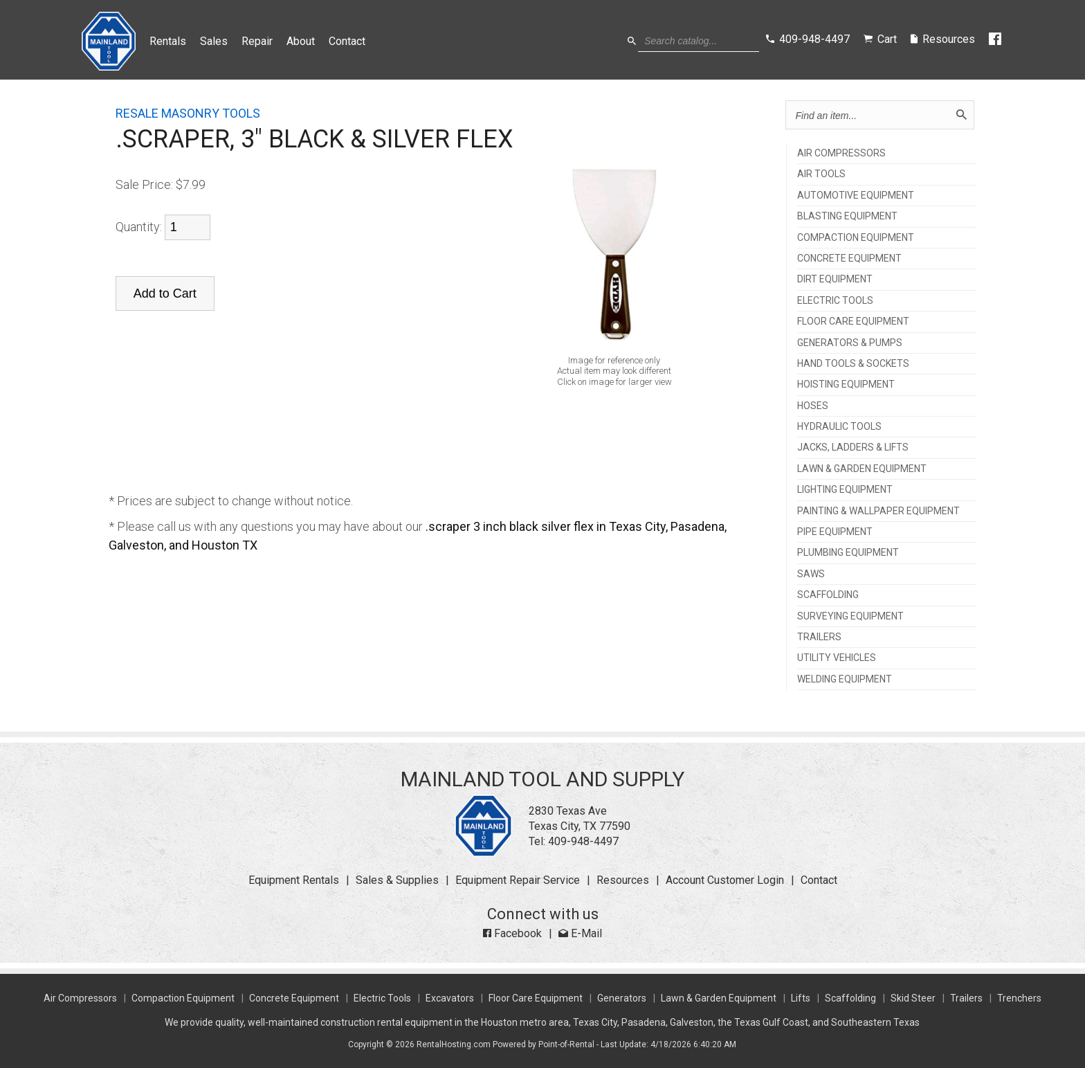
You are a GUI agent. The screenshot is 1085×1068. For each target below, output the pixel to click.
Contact (347, 41)
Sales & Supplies (397, 880)
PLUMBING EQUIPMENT (848, 552)
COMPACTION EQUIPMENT (855, 238)
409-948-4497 (583, 841)
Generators (621, 998)
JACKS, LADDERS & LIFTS (853, 447)
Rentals (167, 41)
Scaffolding (850, 998)
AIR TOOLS (821, 174)
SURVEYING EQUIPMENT (850, 616)
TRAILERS (819, 637)
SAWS (811, 574)
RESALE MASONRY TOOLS (188, 113)
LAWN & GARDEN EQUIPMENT (862, 469)
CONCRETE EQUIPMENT (849, 258)
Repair (257, 41)
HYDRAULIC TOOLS (839, 427)
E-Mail (580, 933)
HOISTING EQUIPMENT (846, 384)
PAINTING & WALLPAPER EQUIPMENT (878, 511)
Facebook (512, 933)
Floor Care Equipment (536, 998)
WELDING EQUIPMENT (844, 679)
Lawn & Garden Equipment (718, 998)
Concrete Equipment (294, 998)
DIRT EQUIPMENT (835, 279)
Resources (622, 880)
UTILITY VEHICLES (836, 658)
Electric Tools (382, 998)
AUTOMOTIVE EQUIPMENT (855, 195)
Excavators (450, 998)
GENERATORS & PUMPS (849, 343)
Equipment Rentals (293, 880)
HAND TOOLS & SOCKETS (853, 364)
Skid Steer (913, 998)
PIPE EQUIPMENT (835, 532)
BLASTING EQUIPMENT (847, 216)
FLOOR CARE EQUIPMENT (853, 321)
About (300, 41)
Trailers (966, 998)
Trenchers (1019, 998)
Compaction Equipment (183, 998)
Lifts (800, 998)
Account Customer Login (725, 880)
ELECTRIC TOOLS (835, 301)
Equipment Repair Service (517, 880)
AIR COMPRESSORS (841, 153)
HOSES (812, 406)
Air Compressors (80, 998)
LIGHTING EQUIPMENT (845, 490)
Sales (214, 41)
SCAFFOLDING (828, 595)
